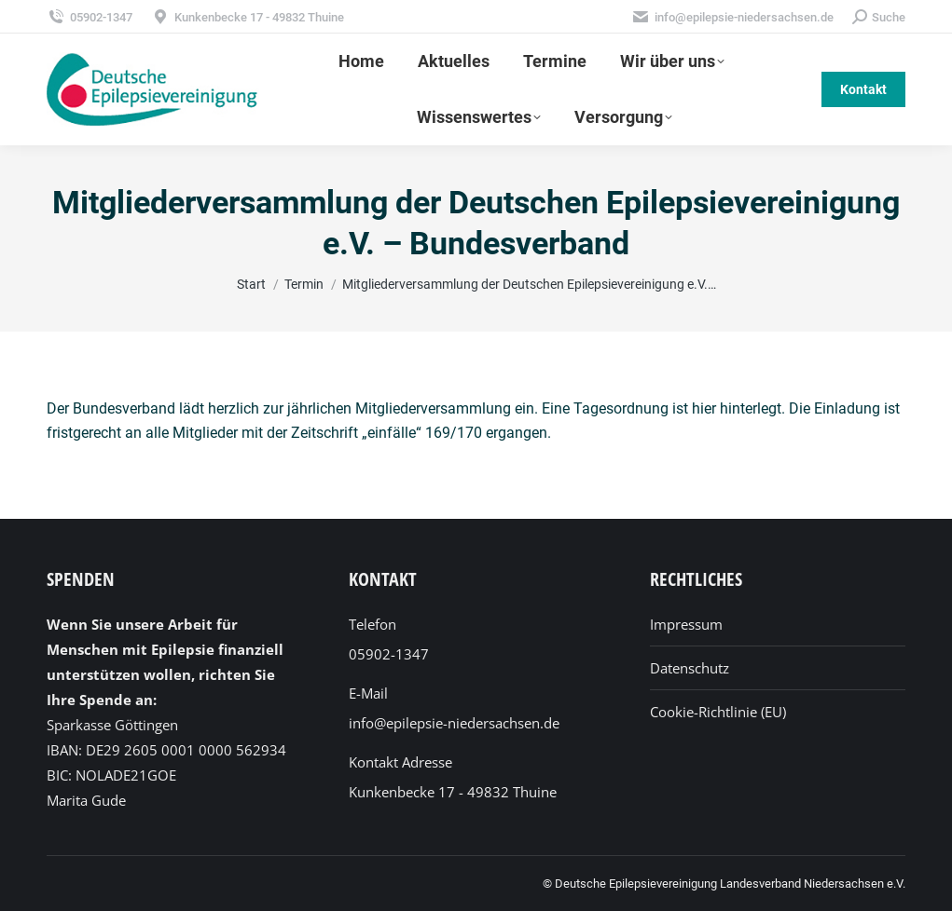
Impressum (686, 624)
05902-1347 (89, 17)
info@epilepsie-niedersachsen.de (732, 17)
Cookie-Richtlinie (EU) (718, 711)
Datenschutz (689, 668)
